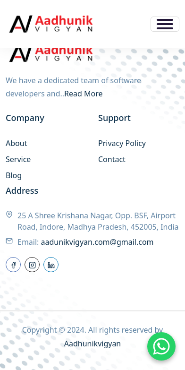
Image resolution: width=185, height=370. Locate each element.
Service (18, 159)
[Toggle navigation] (165, 24)
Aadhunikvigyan (92, 343)
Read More (83, 93)
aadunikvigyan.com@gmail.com (97, 242)
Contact (112, 159)
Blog (14, 175)
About (16, 143)
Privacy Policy (122, 143)
